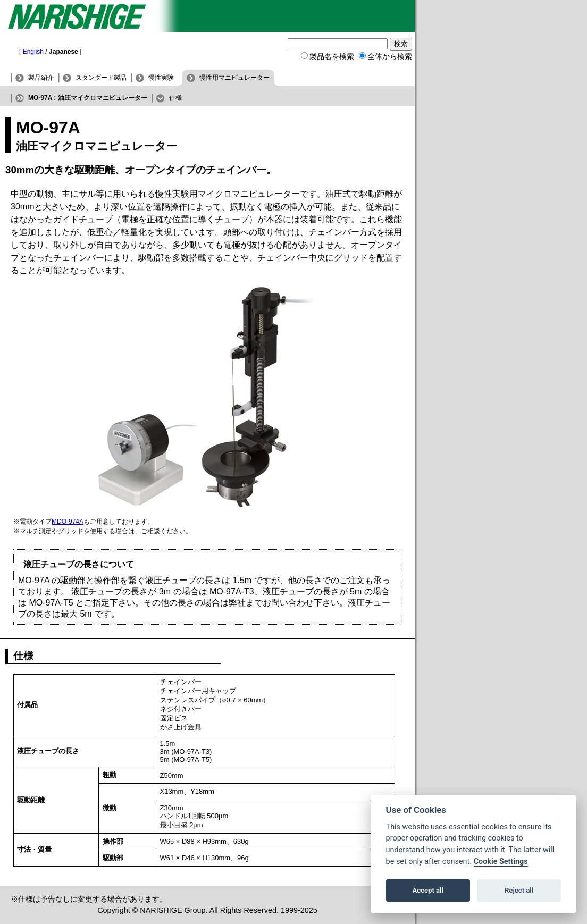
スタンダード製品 (101, 77)
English (33, 51)
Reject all (519, 890)
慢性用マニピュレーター (234, 77)
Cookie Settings (501, 861)
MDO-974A (67, 521)
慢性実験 (161, 77)
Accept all (428, 890)
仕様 (175, 98)
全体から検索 (389, 56)
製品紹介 (41, 77)
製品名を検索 (331, 56)
